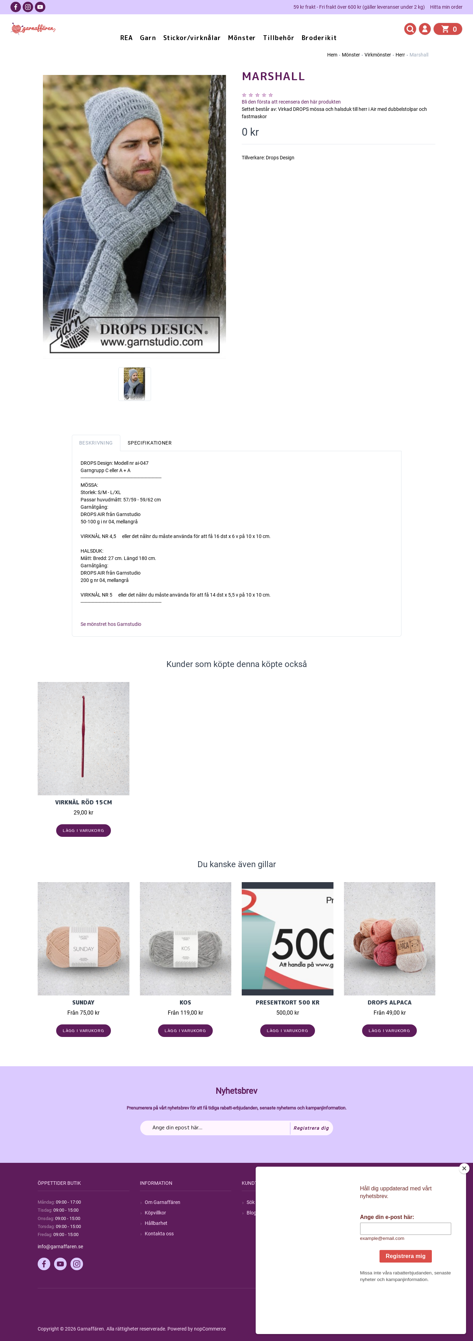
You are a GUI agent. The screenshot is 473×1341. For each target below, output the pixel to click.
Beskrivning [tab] (96, 443)
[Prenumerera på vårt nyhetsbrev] (236, 1128)
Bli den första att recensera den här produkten (291, 102)
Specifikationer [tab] (150, 443)
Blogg (253, 1212)
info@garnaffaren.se (60, 1246)
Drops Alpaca (390, 1002)
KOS (185, 1002)
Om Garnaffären (162, 1202)
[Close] (465, 1212)
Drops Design (280, 157)
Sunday (83, 1002)
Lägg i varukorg (83, 830)
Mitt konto (360, 1202)
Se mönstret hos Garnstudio (111, 624)
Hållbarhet (156, 1223)
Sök (251, 1202)
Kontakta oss (159, 1233)
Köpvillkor (155, 1212)
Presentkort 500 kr (288, 1002)
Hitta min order (446, 7)
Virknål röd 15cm (83, 802)
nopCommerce (210, 1329)
